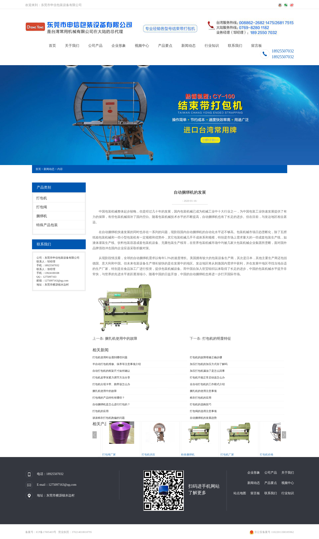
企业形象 (118, 45)
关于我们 (72, 45)
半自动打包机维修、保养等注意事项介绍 (116, 364)
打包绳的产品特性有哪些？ (108, 397)
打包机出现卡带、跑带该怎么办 (111, 384)
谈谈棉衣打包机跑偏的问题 (108, 417)
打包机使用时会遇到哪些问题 (109, 357)
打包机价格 (266, 454)
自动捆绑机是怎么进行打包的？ (111, 404)
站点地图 (239, 493)
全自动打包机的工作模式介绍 (207, 384)
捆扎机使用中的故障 (121, 338)
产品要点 (165, 45)
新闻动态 (188, 45)
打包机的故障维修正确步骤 (206, 357)
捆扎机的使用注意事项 (203, 391)
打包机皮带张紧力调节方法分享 (111, 377)
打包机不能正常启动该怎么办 (207, 377)
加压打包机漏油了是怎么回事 (207, 370)
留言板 (256, 45)
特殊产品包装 (47, 225)
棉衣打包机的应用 (200, 397)
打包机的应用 (100, 411)
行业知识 (212, 45)
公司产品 (95, 45)
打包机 (41, 198)
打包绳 (41, 207)
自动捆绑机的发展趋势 (203, 417)
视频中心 (142, 45)
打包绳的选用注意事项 (203, 411)
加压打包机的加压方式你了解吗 (208, 364)
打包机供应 (148, 454)
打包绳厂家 (109, 454)
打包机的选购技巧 (200, 404)
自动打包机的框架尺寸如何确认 (111, 370)
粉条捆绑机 (188, 454)
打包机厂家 (227, 454)
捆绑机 (41, 216)
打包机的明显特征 (216, 338)
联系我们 (235, 45)
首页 (52, 45)
